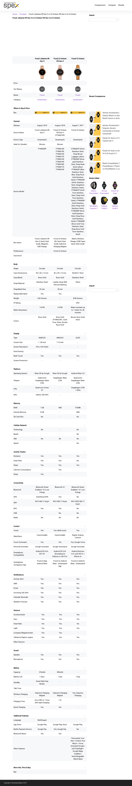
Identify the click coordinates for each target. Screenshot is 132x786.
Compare (112, 5)
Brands (121, 5)
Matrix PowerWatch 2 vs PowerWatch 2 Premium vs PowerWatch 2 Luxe (112, 166)
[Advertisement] (49, 38)
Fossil (42, 95)
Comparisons (100, 5)
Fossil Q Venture (77, 59)
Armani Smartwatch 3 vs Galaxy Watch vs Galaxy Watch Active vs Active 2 (112, 115)
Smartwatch (42, 100)
